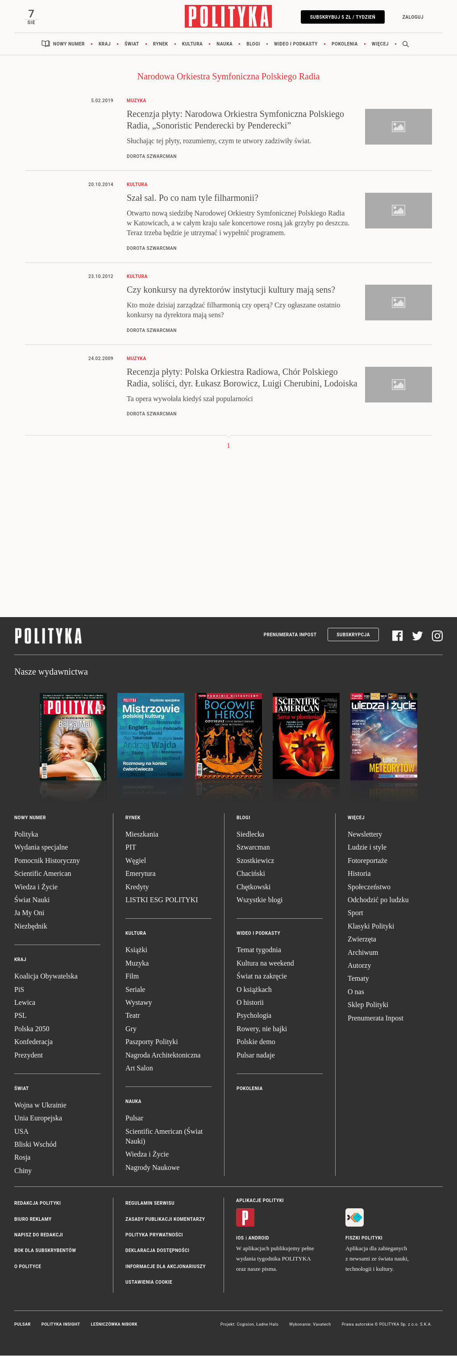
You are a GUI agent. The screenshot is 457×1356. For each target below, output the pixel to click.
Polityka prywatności (154, 1235)
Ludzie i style (367, 848)
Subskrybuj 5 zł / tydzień (342, 17)
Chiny (23, 1171)
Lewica (24, 1003)
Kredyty (137, 887)
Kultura (192, 44)
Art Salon (139, 1068)
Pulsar (134, 1119)
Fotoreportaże (367, 861)
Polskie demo (256, 1042)
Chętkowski (253, 887)
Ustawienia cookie (148, 1282)
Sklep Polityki (368, 1005)
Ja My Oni (29, 913)
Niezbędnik (30, 926)
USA (21, 1132)
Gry (131, 1029)
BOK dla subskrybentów (45, 1251)
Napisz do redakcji (38, 1235)
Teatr (132, 1016)
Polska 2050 (32, 1029)
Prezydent (28, 1055)
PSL (20, 1016)
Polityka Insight (61, 1325)
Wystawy (138, 1003)
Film (132, 976)
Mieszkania (141, 834)
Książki (136, 950)
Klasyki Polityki (371, 926)
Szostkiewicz (255, 861)
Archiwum (363, 953)
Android (259, 1238)
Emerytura (140, 874)
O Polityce (27, 1267)
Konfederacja (33, 1042)
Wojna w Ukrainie (40, 1105)
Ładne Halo (267, 1325)
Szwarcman (253, 848)
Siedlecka (250, 834)
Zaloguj (412, 17)
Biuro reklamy (33, 1219)
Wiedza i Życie (36, 887)
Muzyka (137, 963)
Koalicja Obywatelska (46, 976)
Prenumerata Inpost (290, 635)
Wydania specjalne (41, 848)
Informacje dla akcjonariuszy (165, 1267)
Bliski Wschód (35, 1145)
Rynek (160, 44)
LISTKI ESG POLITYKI (161, 900)
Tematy (358, 979)
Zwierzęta (362, 939)
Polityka (26, 834)
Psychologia (254, 1016)
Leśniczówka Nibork (114, 1325)
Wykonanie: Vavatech (310, 1325)
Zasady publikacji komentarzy (165, 1219)
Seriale (135, 990)
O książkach (254, 990)
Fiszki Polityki (363, 1238)
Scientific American (42, 874)
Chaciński (251, 874)
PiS (19, 990)
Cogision (245, 1325)
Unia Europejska (38, 1119)
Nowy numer (69, 44)
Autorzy (359, 966)
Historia (359, 874)
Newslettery (365, 834)
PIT (130, 848)
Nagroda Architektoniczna (162, 1055)
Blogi (253, 44)
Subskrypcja (353, 635)
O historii (250, 1003)
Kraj (105, 44)
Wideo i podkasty (296, 44)
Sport (355, 913)
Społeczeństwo (369, 887)
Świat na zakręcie (262, 976)
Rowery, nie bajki (262, 1029)
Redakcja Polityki (37, 1204)
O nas (356, 992)
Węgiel (135, 861)
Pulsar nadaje (256, 1055)
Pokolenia (345, 44)
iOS (240, 1238)
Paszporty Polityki (151, 1042)
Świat (132, 44)
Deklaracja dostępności (157, 1251)
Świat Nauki (32, 900)
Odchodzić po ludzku (378, 900)
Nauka (224, 44)
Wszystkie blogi (260, 900)
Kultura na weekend (265, 963)
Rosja (22, 1158)
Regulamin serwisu (149, 1204)
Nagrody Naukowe (152, 1168)
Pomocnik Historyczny (47, 861)
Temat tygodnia (259, 950)
